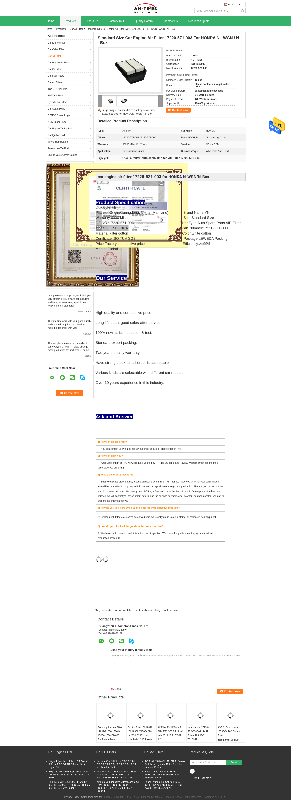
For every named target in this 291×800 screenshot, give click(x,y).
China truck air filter (91, 797)
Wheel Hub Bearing (58, 141)
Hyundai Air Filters (57, 102)
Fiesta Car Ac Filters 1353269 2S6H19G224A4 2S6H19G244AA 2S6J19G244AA (162, 774)
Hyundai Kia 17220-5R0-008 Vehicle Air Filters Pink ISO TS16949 (198, 733)
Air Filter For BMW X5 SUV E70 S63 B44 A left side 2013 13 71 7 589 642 (170, 733)
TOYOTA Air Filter (57, 89)
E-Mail (195, 778)
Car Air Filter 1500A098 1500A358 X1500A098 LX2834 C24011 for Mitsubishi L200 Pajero (140, 733)
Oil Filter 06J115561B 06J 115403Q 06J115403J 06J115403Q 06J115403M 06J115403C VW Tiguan (70, 785)
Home (50, 21)
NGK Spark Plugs (57, 122)
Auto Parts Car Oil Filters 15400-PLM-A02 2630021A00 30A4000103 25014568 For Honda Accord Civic (117, 774)
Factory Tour (116, 21)
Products (70, 21)
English (234, 4)
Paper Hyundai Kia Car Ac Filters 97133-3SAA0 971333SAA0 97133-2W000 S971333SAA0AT (164, 785)
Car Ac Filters (55, 82)
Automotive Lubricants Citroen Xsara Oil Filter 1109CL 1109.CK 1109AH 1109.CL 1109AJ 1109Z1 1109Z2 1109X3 (118, 786)
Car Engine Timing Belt (60, 128)
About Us (92, 21)
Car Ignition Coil (56, 135)
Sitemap (206, 778)
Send (233, 762)
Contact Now (180, 110)
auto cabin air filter (147, 610)
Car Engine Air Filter (58, 62)
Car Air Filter (76, 29)
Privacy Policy (71, 797)
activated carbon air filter (117, 610)
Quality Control (144, 21)
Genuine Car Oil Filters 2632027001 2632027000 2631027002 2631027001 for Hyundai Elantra (117, 764)
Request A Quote (199, 21)
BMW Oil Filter (55, 95)
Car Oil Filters (55, 69)
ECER (221, 797)
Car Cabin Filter (56, 49)
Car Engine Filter (57, 42)
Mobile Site (197, 783)
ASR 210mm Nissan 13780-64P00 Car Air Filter (229, 731)
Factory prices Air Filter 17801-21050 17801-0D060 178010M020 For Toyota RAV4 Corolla (110, 735)
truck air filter (171, 610)
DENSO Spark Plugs (59, 115)
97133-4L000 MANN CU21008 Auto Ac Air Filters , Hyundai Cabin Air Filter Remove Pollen (165, 764)
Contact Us (171, 21)
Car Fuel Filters (56, 75)
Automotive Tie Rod (58, 148)
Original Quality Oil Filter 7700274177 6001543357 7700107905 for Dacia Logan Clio (69, 764)
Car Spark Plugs (56, 108)
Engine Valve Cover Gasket (62, 155)
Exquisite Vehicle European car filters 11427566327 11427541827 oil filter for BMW (69, 774)
